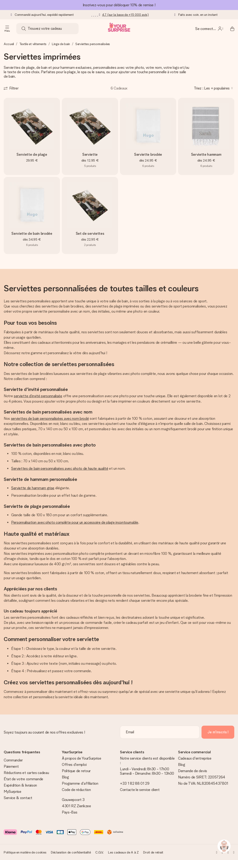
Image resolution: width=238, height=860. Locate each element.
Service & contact (18, 798)
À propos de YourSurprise (81, 758)
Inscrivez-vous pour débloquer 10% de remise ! (119, 5)
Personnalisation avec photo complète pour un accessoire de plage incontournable (74, 522)
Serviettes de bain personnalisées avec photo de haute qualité (59, 468)
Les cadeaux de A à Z (123, 852)
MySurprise (12, 791)
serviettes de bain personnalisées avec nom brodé (50, 418)
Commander (13, 760)
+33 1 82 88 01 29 (134, 783)
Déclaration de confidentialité (71, 852)
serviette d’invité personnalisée (38, 396)
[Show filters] (11, 88)
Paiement (11, 766)
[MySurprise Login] (209, 28)
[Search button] (23, 28)
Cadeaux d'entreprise (195, 758)
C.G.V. (99, 852)
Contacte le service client (140, 789)
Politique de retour (76, 771)
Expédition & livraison (20, 785)
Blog (65, 777)
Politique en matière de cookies (25, 852)
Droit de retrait (153, 852)
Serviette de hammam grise (32, 488)
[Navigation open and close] (7, 28)
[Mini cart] (229, 28)
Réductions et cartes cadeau (26, 773)
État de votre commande (23, 779)
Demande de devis (192, 771)
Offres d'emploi (74, 764)
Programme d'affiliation (80, 783)
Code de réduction (76, 789)
